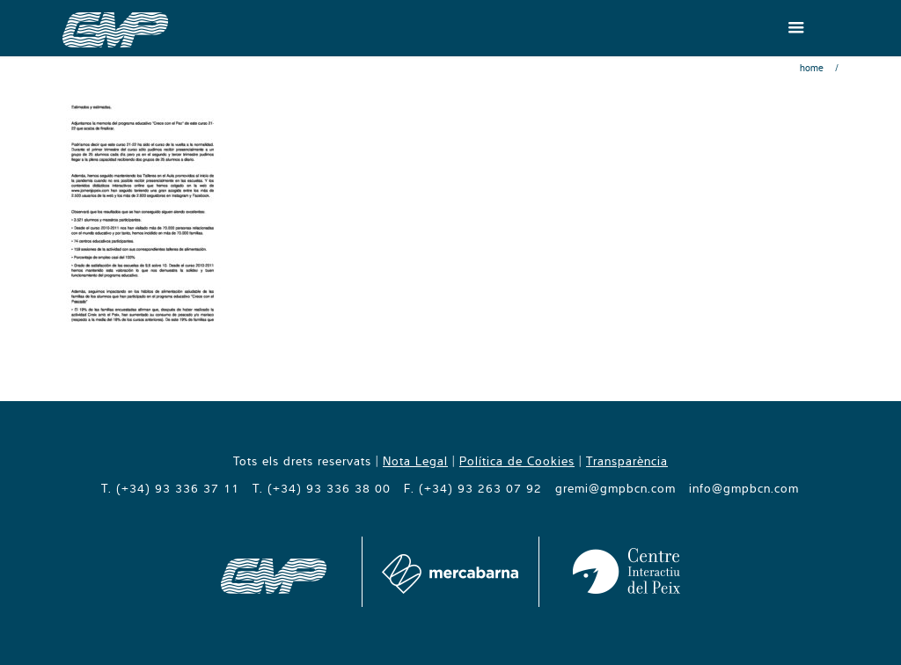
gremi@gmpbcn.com (615, 488)
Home (812, 68)
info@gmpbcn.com (744, 488)
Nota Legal (415, 461)
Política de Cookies (517, 461)
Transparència (627, 461)
